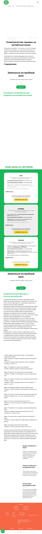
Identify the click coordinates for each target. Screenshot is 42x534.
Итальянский (16, 507)
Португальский (26, 509)
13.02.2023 (25, 469)
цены (7, 513)
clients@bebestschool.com (33, 515)
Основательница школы (11, 39)
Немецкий (16, 506)
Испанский (26, 506)
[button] (21, 87)
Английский (21, 504)
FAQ (13, 514)
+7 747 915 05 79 (22, 514)
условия (7, 514)
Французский (25, 507)
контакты (14, 512)
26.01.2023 (25, 487)
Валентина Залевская (12, 37)
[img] (13, 473)
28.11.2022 (25, 449)
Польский (16, 509)
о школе (7, 512)
